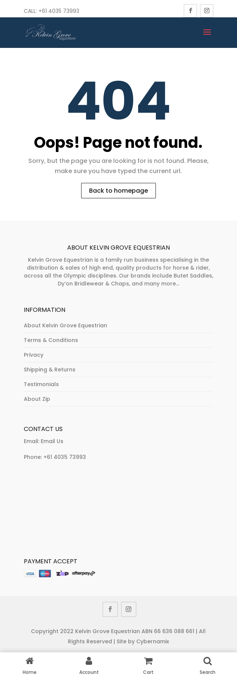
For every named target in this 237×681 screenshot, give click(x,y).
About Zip (37, 399)
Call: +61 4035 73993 (51, 11)
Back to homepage (118, 190)
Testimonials (41, 384)
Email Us (52, 441)
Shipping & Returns (49, 369)
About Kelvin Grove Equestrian (65, 325)
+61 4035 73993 (64, 457)
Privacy (33, 355)
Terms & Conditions (51, 340)
